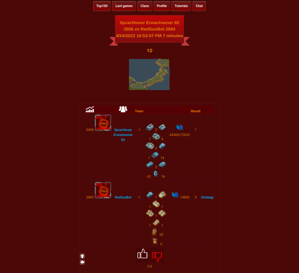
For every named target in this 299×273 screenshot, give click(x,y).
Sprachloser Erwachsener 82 (123, 135)
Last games (124, 6)
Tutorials (181, 6)
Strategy (207, 197)
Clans (145, 6)
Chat (199, 6)
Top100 (102, 6)
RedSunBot (123, 197)
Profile (162, 6)
